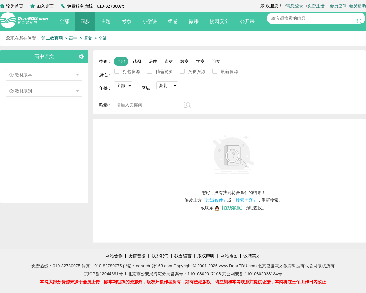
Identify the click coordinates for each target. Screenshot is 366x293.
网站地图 (229, 255)
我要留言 (183, 255)
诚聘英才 (251, 255)
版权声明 (205, 255)
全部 (64, 21)
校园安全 (219, 21)
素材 (168, 61)
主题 (106, 21)
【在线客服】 (230, 207)
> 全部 (101, 38)
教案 (184, 61)
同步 (85, 21)
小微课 (149, 21)
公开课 (247, 21)
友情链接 (136, 255)
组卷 (173, 21)
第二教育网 (52, 38)
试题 (137, 61)
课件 (153, 61)
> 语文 (86, 38)
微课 (194, 21)
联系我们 (160, 255)
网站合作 (114, 255)
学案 (200, 61)
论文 (216, 61)
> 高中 (71, 38)
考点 (126, 21)
